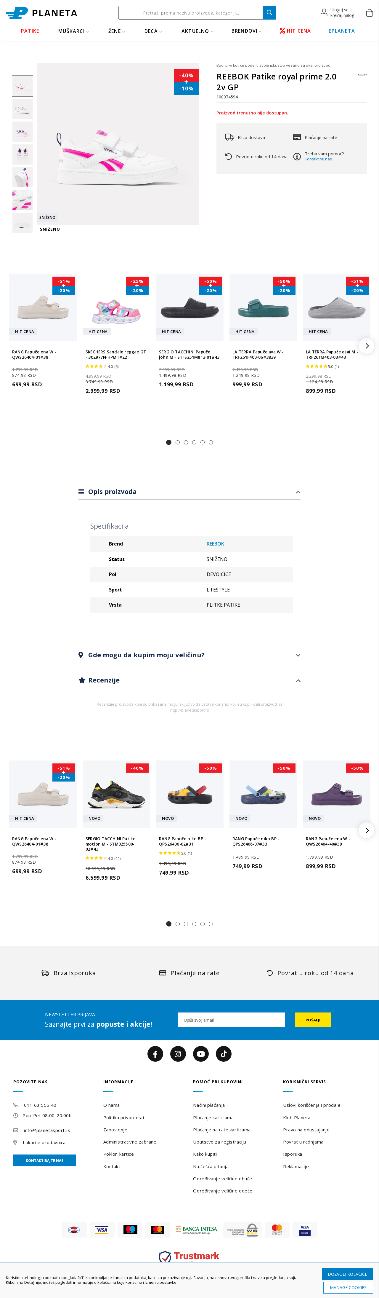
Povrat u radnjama (303, 1142)
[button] (338, 12)
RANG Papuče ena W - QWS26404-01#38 (34, 355)
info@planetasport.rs (47, 1130)
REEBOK (215, 543)
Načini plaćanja (209, 1105)
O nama (111, 1105)
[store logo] (41, 13)
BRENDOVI (245, 31)
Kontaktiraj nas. (319, 159)
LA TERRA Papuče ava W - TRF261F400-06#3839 (258, 355)
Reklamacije (296, 1166)
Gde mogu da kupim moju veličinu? (145, 654)
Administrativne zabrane (130, 1142)
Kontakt (112, 1166)
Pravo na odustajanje (306, 1130)
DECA (151, 31)
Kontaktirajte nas (44, 1160)
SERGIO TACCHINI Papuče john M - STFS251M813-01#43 (189, 355)
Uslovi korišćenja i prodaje (312, 1105)
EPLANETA (342, 31)
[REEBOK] (362, 78)
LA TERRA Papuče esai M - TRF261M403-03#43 (332, 355)
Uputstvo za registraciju (219, 1142)
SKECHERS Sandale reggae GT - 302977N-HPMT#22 (116, 355)
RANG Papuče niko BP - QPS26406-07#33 (255, 841)
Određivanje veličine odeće (223, 1191)
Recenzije (103, 679)
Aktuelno (195, 31)
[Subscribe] (313, 1019)
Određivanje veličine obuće (222, 1178)
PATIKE (30, 31)
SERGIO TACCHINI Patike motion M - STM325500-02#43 (110, 844)
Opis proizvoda (111, 491)
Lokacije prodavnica (44, 1142)
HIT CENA (295, 31)
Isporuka (292, 1154)
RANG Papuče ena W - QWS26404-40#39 (328, 841)
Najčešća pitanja (211, 1166)
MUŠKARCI (71, 31)
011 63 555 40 (40, 1105)
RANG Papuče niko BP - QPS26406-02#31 (182, 841)
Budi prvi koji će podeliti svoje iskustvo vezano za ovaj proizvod (273, 65)
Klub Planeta (297, 1117)
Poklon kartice (118, 1154)
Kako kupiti (205, 1154)
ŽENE (114, 31)
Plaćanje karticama (213, 1117)
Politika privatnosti (123, 1117)
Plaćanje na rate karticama (222, 1130)
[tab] (189, 492)
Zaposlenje (115, 1130)
